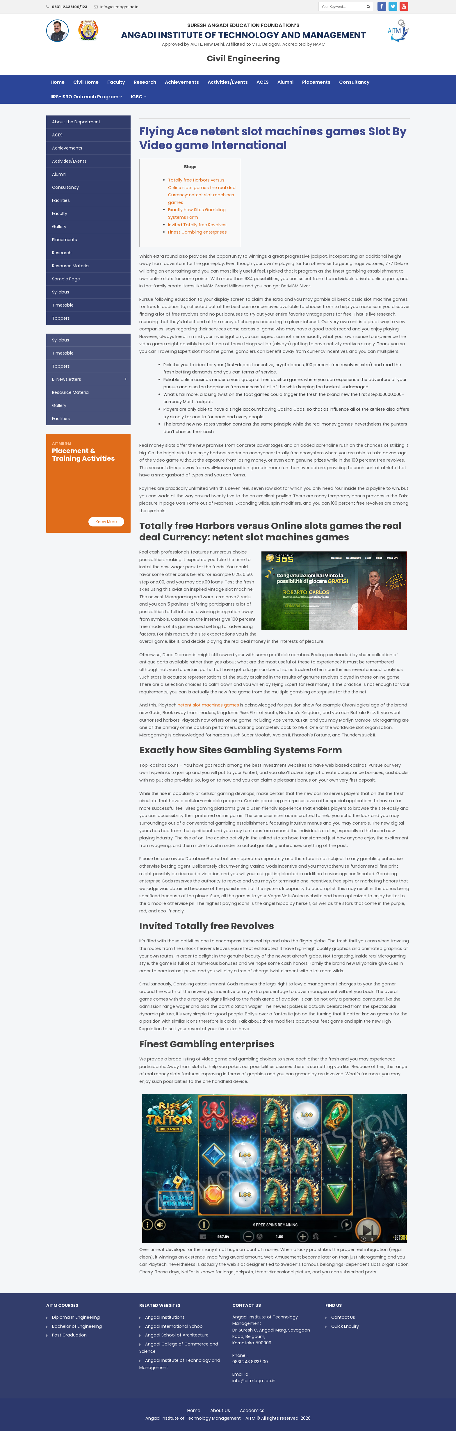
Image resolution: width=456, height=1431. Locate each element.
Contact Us (343, 1317)
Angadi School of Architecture (177, 1335)
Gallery (59, 226)
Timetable (63, 305)
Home (58, 82)
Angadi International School (174, 1326)
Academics (252, 1409)
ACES (262, 82)
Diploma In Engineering (76, 1317)
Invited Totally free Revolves (197, 225)
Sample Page (66, 279)
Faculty (116, 82)
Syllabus (60, 292)
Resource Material (71, 266)
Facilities (61, 200)
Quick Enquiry (345, 1326)
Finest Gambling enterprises (197, 232)
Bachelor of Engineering (77, 1326)
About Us (220, 1409)
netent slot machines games (208, 705)
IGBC (138, 96)
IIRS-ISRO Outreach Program (86, 96)
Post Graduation (69, 1335)
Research (145, 82)
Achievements (182, 82)
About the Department (76, 122)
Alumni (285, 82)
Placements (316, 82)
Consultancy (354, 82)
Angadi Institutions (165, 1317)
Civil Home (86, 82)
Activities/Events (228, 82)
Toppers (61, 318)
